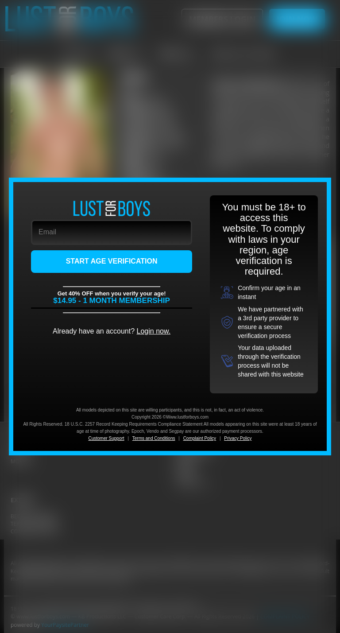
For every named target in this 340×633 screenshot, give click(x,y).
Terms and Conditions (153, 438)
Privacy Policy (237, 438)
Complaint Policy (199, 438)
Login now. (154, 331)
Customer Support (106, 438)
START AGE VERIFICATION (112, 261)
